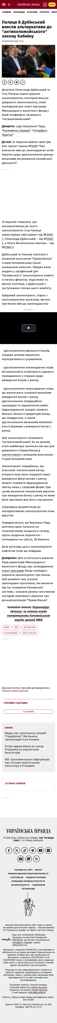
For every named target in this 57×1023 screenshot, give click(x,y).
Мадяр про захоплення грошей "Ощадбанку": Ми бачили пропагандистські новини (25, 736)
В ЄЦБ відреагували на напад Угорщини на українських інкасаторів (24, 749)
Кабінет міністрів (29, 633)
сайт (19, 126)
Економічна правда (16, 130)
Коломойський (10, 633)
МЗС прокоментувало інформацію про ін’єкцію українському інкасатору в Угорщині (27, 762)
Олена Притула (39, 990)
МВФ (16, 627)
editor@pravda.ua (36, 992)
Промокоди (28, 889)
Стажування (38, 885)
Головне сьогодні (16, 702)
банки (6, 627)
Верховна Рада (29, 627)
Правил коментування (15, 690)
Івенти (38, 870)
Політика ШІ (16, 877)
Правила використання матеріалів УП (28, 873)
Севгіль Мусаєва (39, 987)
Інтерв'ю (44, 12)
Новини (6, 12)
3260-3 (9, 247)
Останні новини (15, 783)
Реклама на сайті (23, 870)
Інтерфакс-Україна (21, 942)
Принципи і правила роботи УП (28, 881)
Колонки (32, 12)
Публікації (19, 12)
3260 (35, 146)
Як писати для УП (20, 885)
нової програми (13, 570)
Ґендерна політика (36, 877)
